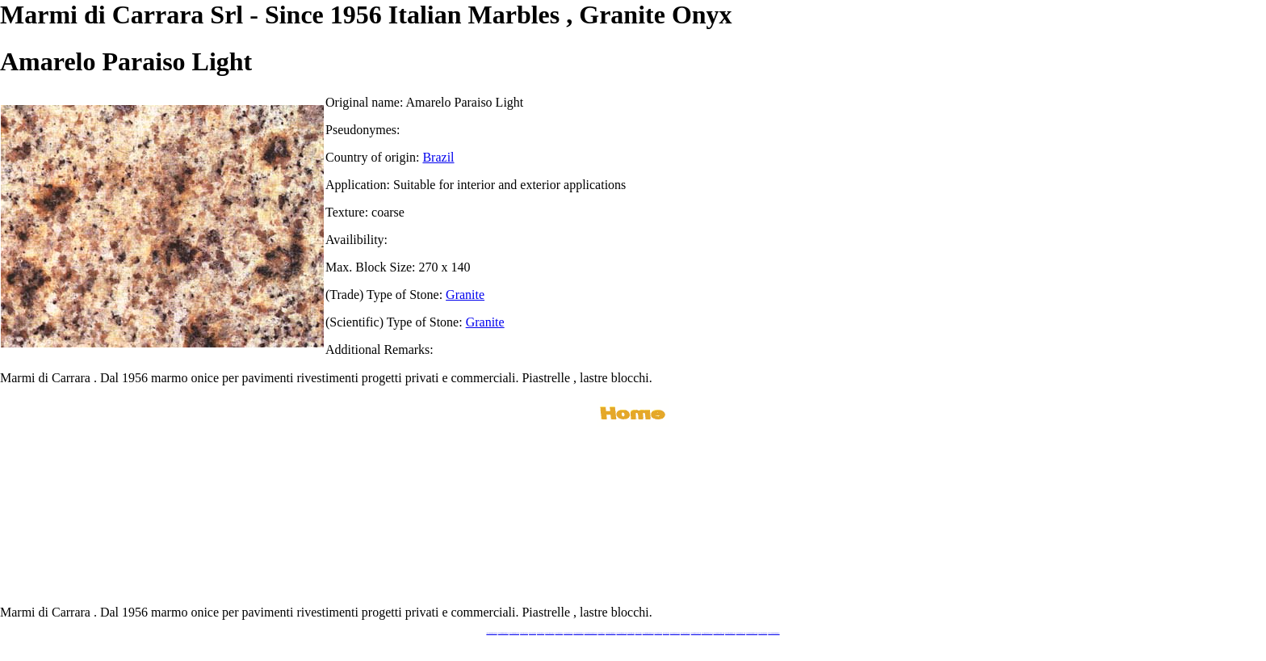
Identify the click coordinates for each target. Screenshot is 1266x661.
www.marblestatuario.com (751, 633)
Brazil (438, 157)
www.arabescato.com (740, 633)
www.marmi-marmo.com (719, 633)
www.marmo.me (631, 633)
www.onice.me (638, 633)
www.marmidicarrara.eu (503, 633)
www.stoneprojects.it (549, 633)
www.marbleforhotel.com (707, 633)
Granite (465, 294)
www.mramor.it (601, 633)
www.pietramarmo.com (730, 633)
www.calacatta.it (532, 633)
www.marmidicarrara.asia (648, 633)
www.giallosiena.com (685, 633)
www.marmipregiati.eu (578, 633)
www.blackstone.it (524, 633)
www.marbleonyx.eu (568, 633)
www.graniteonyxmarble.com (591, 633)
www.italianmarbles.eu (514, 633)
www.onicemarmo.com (622, 633)
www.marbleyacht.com (696, 633)
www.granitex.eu (540, 633)
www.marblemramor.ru (610, 633)
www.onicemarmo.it (762, 633)
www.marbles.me (658, 633)
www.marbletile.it (559, 633)
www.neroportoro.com (675, 633)
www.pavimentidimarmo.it (773, 633)
